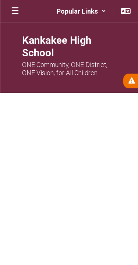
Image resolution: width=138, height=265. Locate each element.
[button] (81, 11)
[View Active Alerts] (130, 81)
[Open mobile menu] (15, 11)
